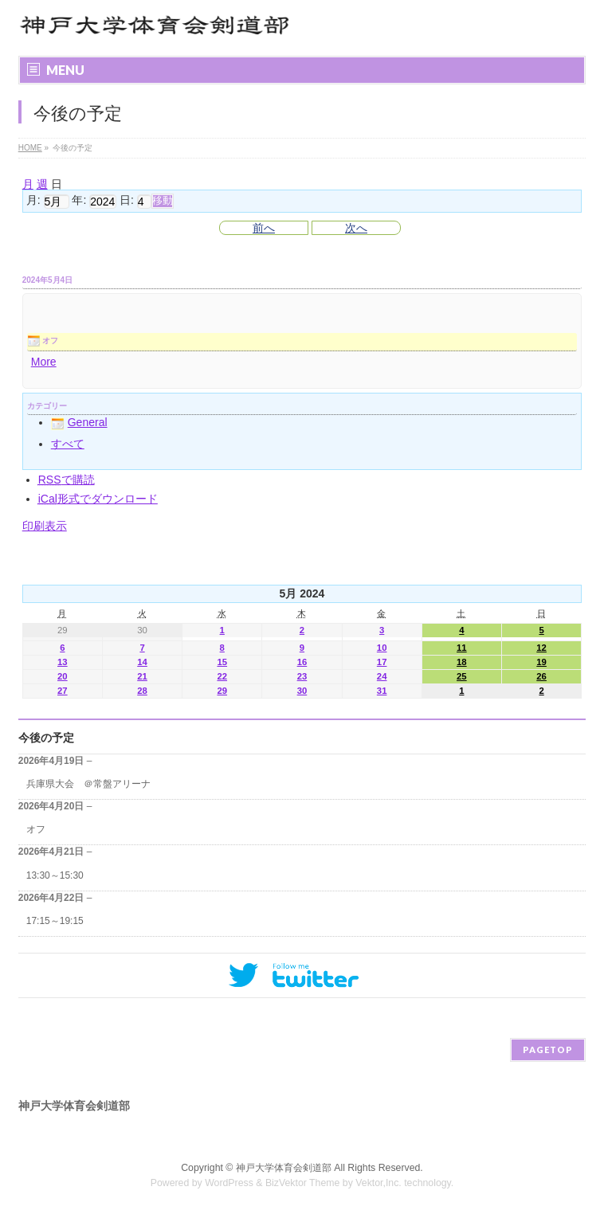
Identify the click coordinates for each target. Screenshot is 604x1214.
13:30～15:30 (55, 875)
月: (33, 200)
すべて (67, 443)
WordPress (229, 1183)
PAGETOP (548, 1049)
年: (79, 200)
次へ (356, 227)
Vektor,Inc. (378, 1183)
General (79, 422)
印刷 (44, 525)
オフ (35, 829)
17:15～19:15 (55, 920)
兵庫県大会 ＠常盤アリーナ (88, 783)
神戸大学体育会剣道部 (283, 1167)
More (44, 361)
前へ (264, 227)
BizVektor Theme (302, 1183)
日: (127, 200)
